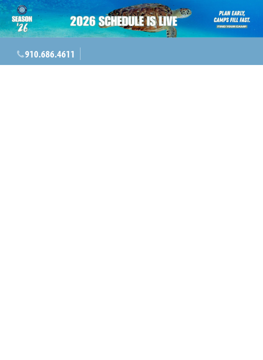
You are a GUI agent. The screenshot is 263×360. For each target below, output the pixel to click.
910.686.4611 (50, 54)
